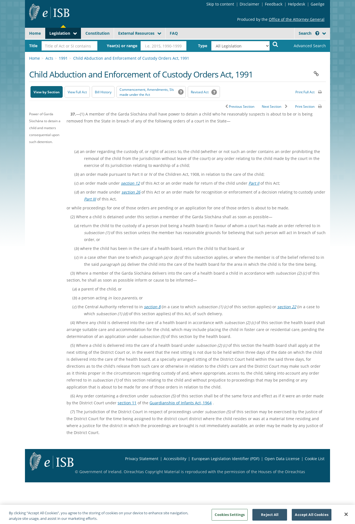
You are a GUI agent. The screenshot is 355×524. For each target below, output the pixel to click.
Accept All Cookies (311, 516)
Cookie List (314, 458)
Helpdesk (296, 4)
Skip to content (220, 4)
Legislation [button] (59, 33)
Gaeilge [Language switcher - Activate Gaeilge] (317, 4)
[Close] (346, 517)
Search (309, 33)
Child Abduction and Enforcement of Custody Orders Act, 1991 (131, 58)
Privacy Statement (141, 458)
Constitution (97, 33)
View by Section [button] (47, 92)
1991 (63, 58)
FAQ (174, 33)
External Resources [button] (136, 33)
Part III (90, 199)
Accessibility (175, 458)
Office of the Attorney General (296, 19)
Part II (253, 183)
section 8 (152, 306)
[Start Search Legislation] (275, 44)
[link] (305, 46)
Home (35, 33)
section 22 (286, 306)
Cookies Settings (230, 516)
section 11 (127, 402)
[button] (317, 33)
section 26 (130, 192)
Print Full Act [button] (305, 92)
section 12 (130, 183)
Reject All (269, 516)
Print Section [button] (305, 106)
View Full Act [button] (77, 92)
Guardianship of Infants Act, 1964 (180, 402)
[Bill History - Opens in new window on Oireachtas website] (103, 92)
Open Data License (282, 458)
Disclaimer (249, 4)
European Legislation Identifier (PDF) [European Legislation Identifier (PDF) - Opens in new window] (225, 458)
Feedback (273, 4)
